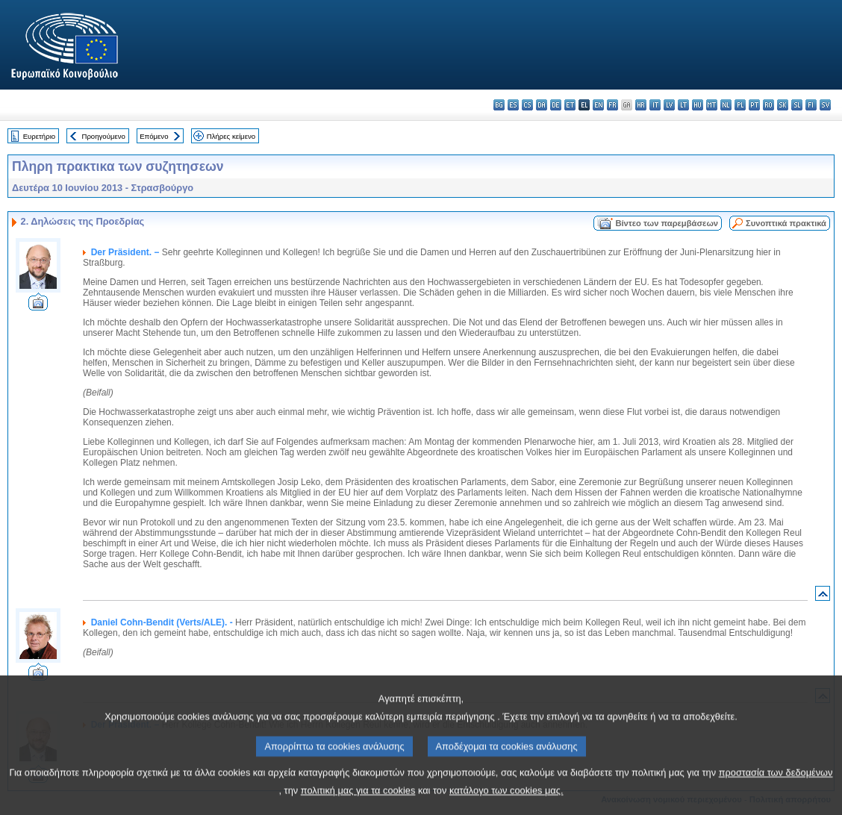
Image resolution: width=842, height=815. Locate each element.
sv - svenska (825, 104)
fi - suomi (811, 104)
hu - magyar (697, 104)
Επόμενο (154, 136)
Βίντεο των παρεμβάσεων (666, 223)
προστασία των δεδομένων (776, 790)
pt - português (754, 104)
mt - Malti (711, 104)
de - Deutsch (555, 104)
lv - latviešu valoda (669, 104)
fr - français (612, 104)
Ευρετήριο (39, 136)
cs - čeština (527, 104)
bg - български (499, 104)
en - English (598, 104)
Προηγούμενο (103, 136)
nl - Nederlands (726, 104)
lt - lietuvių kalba (683, 104)
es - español (513, 104)
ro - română (768, 104)
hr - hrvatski (640, 104)
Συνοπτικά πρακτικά (786, 223)
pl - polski (740, 104)
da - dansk (541, 104)
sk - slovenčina (782, 104)
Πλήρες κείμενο (231, 136)
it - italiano (655, 104)
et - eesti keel (570, 104)
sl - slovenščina (796, 104)
